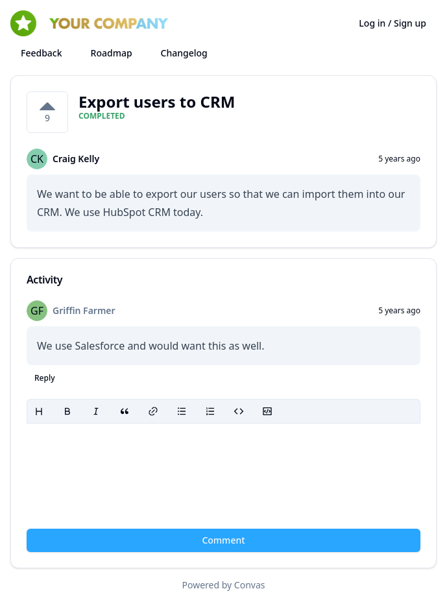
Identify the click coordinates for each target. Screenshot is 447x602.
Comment (223, 540)
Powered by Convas (223, 585)
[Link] (153, 411)
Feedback (41, 53)
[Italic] (96, 411)
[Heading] (39, 411)
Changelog (184, 53)
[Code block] (267, 411)
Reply (44, 377)
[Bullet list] (181, 411)
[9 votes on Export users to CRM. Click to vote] (47, 112)
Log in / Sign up (392, 23)
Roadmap (111, 53)
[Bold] (67, 411)
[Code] (238, 411)
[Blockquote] (124, 411)
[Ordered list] (210, 411)
